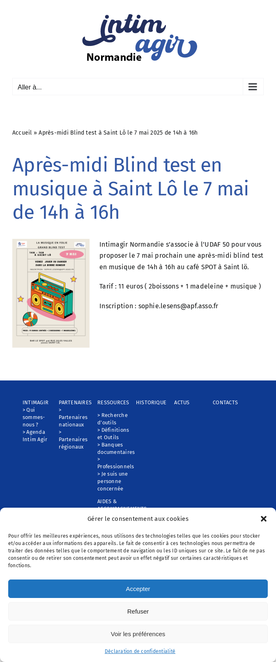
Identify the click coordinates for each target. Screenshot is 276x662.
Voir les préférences (138, 633)
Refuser (138, 611)
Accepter (138, 588)
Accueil (22, 132)
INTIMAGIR (35, 402)
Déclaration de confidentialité (140, 651)
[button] (264, 519)
